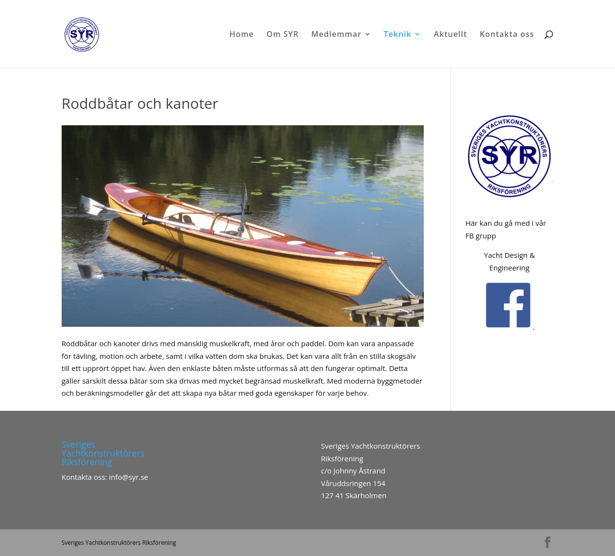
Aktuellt (450, 35)
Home (242, 35)
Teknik (398, 35)
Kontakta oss (507, 35)
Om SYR (282, 35)
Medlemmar (336, 35)
